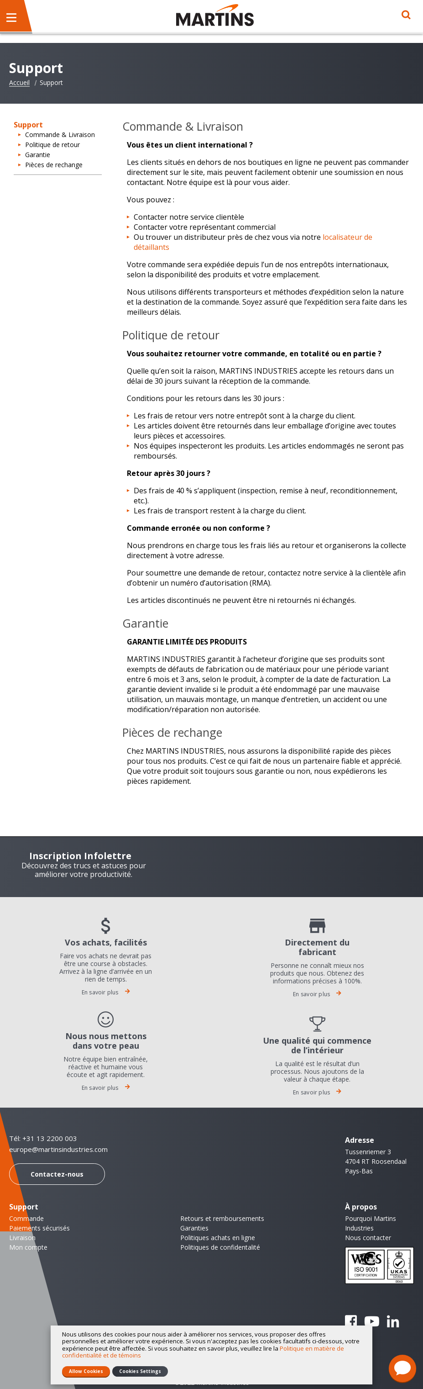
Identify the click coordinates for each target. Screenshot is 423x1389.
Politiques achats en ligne (217, 1237)
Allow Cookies (86, 1371)
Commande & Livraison (60, 134)
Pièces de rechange (54, 164)
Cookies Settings (140, 1371)
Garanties (194, 1228)
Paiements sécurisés (39, 1228)
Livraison (22, 1237)
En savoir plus (106, 992)
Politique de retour (52, 144)
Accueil (19, 83)
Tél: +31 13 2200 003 (43, 1138)
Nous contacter (368, 1237)
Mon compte (28, 1247)
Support (23, 1207)
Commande (26, 1218)
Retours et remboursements (222, 1218)
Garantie (37, 154)
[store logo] (215, 15)
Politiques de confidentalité (220, 1247)
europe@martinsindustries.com (58, 1149)
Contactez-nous (57, 1174)
